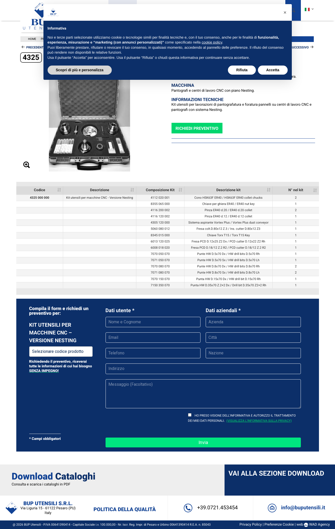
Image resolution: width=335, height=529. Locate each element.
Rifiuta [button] (242, 70)
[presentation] (145, 422)
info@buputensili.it (294, 507)
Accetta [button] (272, 70)
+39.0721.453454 (209, 507)
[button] (285, 12)
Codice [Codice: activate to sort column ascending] (39, 190)
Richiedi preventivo (197, 128)
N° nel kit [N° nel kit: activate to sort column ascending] (295, 190)
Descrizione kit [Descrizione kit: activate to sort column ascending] (228, 190)
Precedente (36, 47)
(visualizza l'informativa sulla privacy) (259, 421)
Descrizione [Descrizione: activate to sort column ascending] (99, 190)
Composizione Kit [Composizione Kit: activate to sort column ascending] (160, 190)
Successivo (299, 47)
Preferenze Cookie (277, 525)
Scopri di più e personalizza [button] (79, 70)
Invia (203, 442)
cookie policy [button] (212, 42)
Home (32, 39)
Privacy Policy (248, 525)
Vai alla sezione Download (276, 473)
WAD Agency (317, 525)
